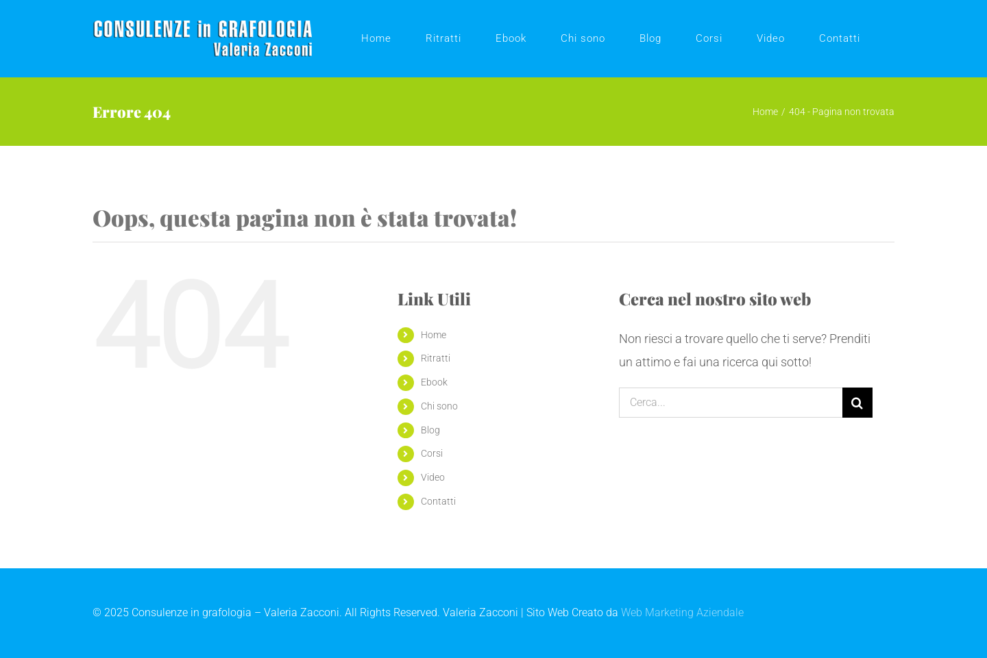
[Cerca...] (730, 403)
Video (433, 477)
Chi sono (439, 406)
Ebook (434, 382)
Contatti (438, 501)
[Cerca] (857, 403)
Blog (430, 430)
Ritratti (435, 358)
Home (433, 334)
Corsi (432, 453)
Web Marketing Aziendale (682, 612)
